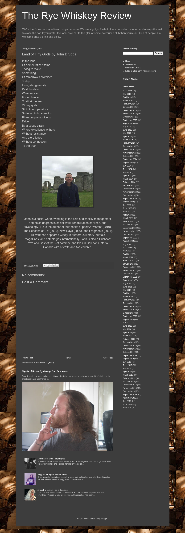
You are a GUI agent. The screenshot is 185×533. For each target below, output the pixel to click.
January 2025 (129, 146)
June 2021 (127, 287)
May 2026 (127, 94)
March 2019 (128, 375)
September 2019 (130, 355)
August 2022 (128, 241)
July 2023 (127, 205)
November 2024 (130, 153)
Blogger (104, 519)
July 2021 (127, 283)
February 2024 (129, 182)
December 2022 (130, 228)
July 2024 (127, 166)
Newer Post (28, 358)
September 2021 (130, 277)
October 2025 (129, 117)
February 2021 (129, 300)
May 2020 (127, 329)
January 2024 (129, 185)
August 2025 (128, 123)
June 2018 (127, 404)
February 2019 (129, 378)
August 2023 (128, 202)
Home (68, 358)
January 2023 (129, 225)
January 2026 (129, 107)
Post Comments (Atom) (44, 362)
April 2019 (127, 372)
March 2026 (128, 100)
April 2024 (127, 176)
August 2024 (128, 163)
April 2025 (127, 136)
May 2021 (127, 290)
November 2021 (130, 270)
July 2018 (127, 401)
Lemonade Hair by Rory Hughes (51, 459)
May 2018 (127, 408)
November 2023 (130, 192)
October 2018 (129, 391)
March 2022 (128, 257)
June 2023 (127, 208)
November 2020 (130, 309)
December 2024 (130, 149)
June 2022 (127, 247)
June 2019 (127, 365)
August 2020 (128, 319)
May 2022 (127, 251)
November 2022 (130, 231)
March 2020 (128, 336)
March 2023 (128, 218)
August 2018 (128, 398)
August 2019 (128, 359)
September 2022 (130, 238)
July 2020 (127, 323)
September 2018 (130, 394)
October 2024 (129, 156)
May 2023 (127, 212)
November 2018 (130, 388)
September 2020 (130, 316)
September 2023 (130, 198)
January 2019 (129, 381)
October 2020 (129, 313)
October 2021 (129, 274)
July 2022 (127, 244)
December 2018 (130, 385)
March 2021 (128, 297)
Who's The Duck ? (133, 68)
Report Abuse (130, 79)
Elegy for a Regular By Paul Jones (52, 474)
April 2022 (127, 254)
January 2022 (129, 264)
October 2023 (129, 195)
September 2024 (130, 159)
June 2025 (127, 130)
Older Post (108, 358)
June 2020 (127, 326)
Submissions (130, 64)
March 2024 (128, 179)
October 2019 (129, 352)
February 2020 (129, 339)
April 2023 (127, 215)
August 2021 (128, 280)
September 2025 (130, 120)
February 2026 (129, 104)
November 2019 (130, 349)
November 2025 (130, 113)
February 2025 (129, 143)
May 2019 (127, 368)
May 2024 (127, 172)
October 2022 (129, 234)
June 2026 (127, 91)
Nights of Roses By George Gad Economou (45, 371)
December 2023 (130, 189)
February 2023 (129, 221)
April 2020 (127, 332)
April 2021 (127, 293)
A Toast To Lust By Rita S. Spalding (52, 490)
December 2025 (130, 110)
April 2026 (127, 97)
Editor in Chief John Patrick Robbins (140, 71)
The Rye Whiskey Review (77, 15)
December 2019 (130, 346)
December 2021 (130, 267)
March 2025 (128, 140)
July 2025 (127, 126)
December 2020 (130, 306)
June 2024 (127, 169)
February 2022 (129, 260)
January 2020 (129, 342)
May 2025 (127, 133)
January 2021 (129, 303)
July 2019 (127, 362)
